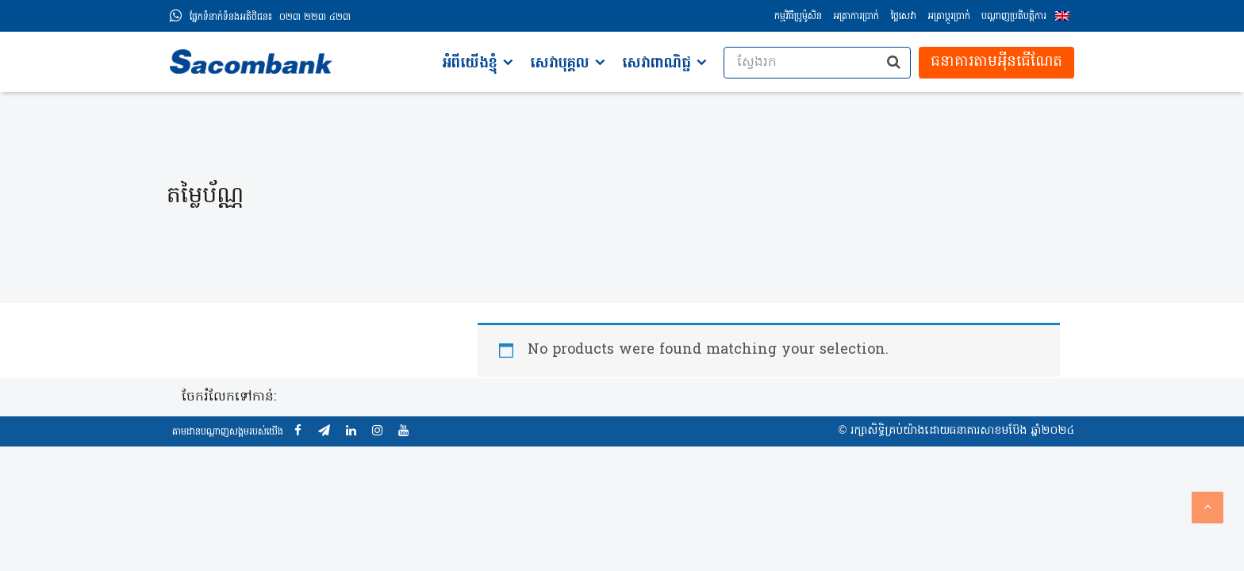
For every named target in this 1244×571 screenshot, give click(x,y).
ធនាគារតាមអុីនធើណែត (996, 62)
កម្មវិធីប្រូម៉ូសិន (798, 17)
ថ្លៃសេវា (903, 17)
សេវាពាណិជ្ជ (656, 64)
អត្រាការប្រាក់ (856, 17)
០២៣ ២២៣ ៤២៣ (270, 17)
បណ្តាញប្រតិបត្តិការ (1013, 17)
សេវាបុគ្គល (559, 64)
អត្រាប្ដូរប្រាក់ (948, 17)
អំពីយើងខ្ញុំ (469, 64)
